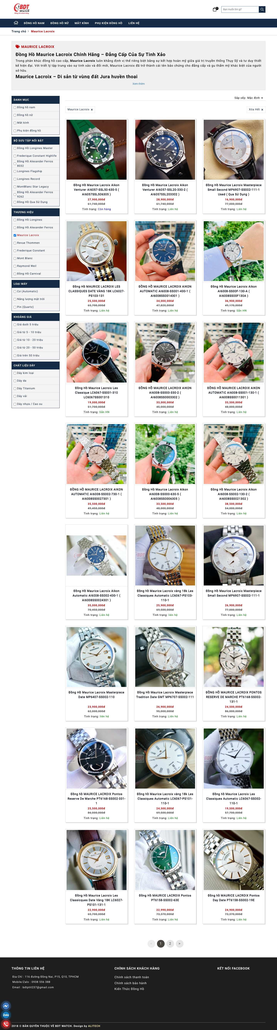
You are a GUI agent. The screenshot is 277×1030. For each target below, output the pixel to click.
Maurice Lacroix (43, 31)
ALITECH (94, 1026)
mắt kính (82, 23)
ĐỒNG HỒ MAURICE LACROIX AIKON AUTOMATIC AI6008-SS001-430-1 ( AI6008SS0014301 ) (165, 291)
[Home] (16, 23)
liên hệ (134, 23)
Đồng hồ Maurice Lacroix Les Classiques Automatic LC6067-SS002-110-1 (233, 798)
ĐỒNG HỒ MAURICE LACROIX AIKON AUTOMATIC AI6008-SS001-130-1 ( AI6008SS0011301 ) (233, 392)
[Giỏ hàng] (215, 9)
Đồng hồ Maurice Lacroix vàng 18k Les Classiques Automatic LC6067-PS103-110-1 (165, 595)
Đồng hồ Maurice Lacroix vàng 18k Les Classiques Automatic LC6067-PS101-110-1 (165, 798)
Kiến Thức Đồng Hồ (129, 989)
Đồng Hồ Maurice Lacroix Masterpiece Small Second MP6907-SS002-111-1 (234, 593)
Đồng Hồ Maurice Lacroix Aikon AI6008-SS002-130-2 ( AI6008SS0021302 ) (234, 494)
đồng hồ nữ (60, 23)
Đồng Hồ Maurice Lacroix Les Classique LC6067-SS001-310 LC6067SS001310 (96, 392)
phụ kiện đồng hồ (109, 23)
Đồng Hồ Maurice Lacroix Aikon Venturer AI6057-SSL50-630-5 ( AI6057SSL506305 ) (96, 189)
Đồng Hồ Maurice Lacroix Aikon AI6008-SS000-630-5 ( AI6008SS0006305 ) (165, 494)
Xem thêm (139, 83)
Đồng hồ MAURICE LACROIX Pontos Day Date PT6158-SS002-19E (233, 898)
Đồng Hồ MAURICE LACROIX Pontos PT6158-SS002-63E (165, 898)
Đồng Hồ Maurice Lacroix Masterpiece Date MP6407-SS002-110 (96, 695)
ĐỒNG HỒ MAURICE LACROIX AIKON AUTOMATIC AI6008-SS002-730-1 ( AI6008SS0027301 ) (96, 494)
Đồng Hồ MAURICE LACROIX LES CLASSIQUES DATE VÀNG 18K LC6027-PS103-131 (96, 291)
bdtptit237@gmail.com (38, 987)
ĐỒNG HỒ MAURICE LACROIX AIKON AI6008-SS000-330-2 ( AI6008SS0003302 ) (165, 392)
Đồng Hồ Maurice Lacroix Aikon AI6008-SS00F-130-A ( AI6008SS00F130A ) (234, 291)
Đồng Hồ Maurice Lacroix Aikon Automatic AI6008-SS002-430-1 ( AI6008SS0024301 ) (96, 595)
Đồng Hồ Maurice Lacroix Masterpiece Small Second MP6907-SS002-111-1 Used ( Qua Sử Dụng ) (234, 189)
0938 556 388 (41, 982)
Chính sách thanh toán (131, 977)
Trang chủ (19, 31)
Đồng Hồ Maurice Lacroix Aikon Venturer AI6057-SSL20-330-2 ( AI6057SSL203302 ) (165, 189)
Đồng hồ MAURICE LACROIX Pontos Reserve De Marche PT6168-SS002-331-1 (96, 798)
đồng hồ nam (34, 23)
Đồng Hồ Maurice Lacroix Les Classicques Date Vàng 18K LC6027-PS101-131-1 (96, 900)
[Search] (262, 9)
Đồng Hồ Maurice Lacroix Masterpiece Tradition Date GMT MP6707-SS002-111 (165, 695)
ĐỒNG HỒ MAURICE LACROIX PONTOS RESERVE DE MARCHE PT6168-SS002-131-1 (234, 697)
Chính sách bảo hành (130, 983)
